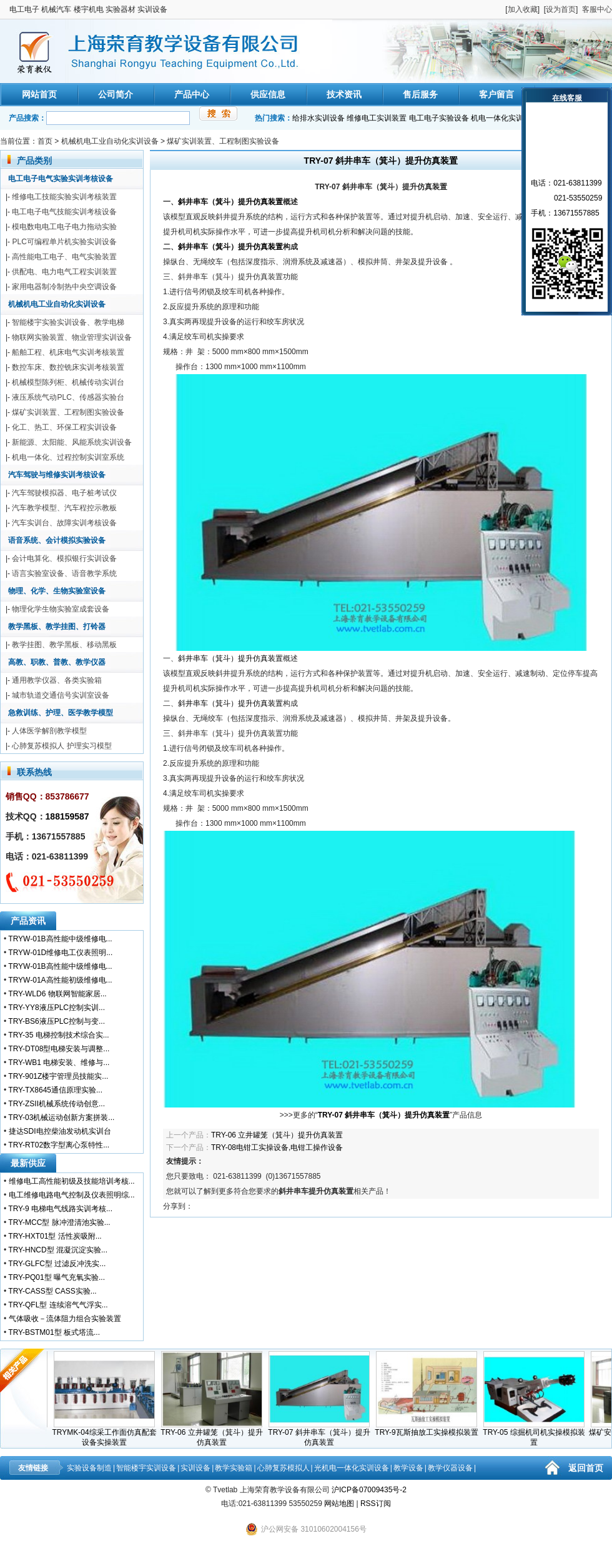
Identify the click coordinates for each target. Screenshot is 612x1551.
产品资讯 (28, 921)
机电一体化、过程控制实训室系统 (68, 457)
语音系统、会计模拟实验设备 (57, 540)
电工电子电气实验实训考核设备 (60, 178)
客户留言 (496, 94)
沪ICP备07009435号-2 (369, 1489)
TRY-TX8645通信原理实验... (55, 1090)
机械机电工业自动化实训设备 (110, 141)
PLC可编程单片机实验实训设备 (64, 241)
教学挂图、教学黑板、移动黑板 (64, 644)
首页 (44, 141)
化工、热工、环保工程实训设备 (64, 427)
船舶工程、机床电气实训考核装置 (68, 352)
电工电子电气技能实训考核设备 (64, 211)
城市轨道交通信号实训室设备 (60, 695)
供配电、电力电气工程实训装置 (64, 271)
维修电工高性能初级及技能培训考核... (72, 1181)
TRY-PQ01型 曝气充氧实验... (56, 1277)
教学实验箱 (233, 1468)
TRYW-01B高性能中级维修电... (60, 938)
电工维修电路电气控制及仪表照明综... (72, 1195)
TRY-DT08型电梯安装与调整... (58, 1048)
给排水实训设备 (318, 118)
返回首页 (585, 1468)
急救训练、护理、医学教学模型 (60, 712)
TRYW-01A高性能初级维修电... (60, 980)
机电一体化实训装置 (504, 118)
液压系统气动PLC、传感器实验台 (68, 397)
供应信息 (267, 94)
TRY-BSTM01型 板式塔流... (54, 1332)
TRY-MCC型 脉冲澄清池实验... (59, 1222)
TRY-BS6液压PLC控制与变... (56, 1021)
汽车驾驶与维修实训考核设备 (57, 474)
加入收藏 (523, 9)
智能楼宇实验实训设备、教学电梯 (68, 322)
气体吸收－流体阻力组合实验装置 (65, 1318)
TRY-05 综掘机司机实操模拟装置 (537, 1433)
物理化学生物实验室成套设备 (60, 609)
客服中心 (597, 9)
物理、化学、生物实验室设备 (57, 591)
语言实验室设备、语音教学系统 (64, 573)
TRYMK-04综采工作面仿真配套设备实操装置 (107, 1433)
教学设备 (408, 1468)
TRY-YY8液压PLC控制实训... (56, 1007)
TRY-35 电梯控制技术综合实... (58, 1035)
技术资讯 (344, 94)
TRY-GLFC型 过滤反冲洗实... (57, 1263)
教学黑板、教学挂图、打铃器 (57, 626)
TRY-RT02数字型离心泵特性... (58, 1145)
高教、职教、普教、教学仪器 (57, 662)
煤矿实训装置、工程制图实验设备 (223, 141)
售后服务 (420, 94)
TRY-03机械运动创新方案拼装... (61, 1117)
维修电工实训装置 (377, 118)
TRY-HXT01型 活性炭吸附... (54, 1236)
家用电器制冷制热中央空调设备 (64, 286)
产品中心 (191, 94)
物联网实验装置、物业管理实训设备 (72, 337)
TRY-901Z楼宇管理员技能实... (58, 1076)
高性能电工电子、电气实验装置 (64, 256)
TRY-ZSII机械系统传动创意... (56, 1103)
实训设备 (195, 1468)
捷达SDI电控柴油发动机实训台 (60, 1131)
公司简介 (115, 94)
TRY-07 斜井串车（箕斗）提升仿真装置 (322, 1433)
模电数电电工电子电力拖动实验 (64, 226)
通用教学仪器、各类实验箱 (57, 680)
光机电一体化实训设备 (351, 1468)
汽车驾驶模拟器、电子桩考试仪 (64, 492)
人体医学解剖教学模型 (49, 730)
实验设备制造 (89, 1468)
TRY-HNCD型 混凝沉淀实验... (57, 1250)
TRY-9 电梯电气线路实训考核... (60, 1208)
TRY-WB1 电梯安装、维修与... (58, 1062)
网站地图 (339, 1503)
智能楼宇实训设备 (146, 1468)
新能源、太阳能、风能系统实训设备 (72, 442)
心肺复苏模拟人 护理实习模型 (61, 745)
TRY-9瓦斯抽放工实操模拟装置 (429, 1428)
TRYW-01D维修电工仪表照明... (60, 952)
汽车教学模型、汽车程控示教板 (64, 507)
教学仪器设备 (450, 1468)
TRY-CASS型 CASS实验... (52, 1291)
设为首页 (561, 9)
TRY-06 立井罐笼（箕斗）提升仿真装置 (277, 1135)
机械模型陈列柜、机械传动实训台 (68, 382)
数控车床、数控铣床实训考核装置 (68, 367)
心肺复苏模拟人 (283, 1468)
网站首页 (39, 94)
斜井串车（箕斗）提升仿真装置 (230, 201)
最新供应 (28, 1163)
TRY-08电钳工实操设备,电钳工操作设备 (277, 1147)
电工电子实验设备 (439, 118)
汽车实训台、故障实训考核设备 (64, 522)
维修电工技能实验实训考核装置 (64, 196)
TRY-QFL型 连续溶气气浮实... (57, 1305)
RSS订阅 (375, 1503)
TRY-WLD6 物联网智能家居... (57, 993)
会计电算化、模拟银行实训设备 (64, 558)
